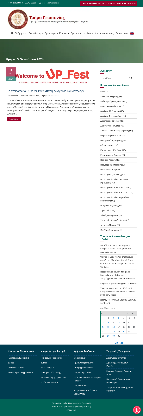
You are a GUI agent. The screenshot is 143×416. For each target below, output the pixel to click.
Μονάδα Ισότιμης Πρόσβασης (53, 377)
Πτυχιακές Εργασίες (109, 206)
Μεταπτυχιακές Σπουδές (110, 155)
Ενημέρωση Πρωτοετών (50, 96)
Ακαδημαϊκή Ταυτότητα (116, 358)
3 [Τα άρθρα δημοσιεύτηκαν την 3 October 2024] (118, 318)
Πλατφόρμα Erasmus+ (83, 368)
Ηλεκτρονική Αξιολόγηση (111, 140)
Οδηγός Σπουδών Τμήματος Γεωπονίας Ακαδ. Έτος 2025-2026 (108, 3)
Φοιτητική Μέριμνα (108, 225)
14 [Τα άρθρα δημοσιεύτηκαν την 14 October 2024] (103, 327)
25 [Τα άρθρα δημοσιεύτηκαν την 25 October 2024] (124, 331)
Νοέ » (122, 343)
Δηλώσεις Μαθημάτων (110, 111)
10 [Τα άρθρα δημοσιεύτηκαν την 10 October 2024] (119, 322)
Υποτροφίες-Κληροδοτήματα (112, 220)
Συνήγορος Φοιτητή (49, 382)
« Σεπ (115, 343)
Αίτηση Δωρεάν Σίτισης (51, 372)
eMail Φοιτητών (47, 368)
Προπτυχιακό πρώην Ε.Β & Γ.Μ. (114, 192)
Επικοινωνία (121, 33)
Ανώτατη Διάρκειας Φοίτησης (112, 101)
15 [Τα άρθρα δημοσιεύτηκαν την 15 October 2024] (108, 327)
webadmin (12, 96)
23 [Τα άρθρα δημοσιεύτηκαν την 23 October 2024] (114, 331)
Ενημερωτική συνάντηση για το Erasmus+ (118, 283)
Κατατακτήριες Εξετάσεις (111, 150)
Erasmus (104, 92)
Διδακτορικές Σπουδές (110, 121)
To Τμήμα (19, 33)
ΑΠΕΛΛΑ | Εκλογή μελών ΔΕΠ (21, 372)
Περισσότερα (14, 119)
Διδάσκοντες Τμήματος (110, 126)
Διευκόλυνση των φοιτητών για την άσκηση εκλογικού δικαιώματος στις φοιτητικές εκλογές (115, 248)
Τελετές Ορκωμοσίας (109, 215)
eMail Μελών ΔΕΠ (16, 368)
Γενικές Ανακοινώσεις (30, 96)
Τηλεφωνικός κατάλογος (84, 363)
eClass (11, 363)
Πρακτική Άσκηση (108, 160)
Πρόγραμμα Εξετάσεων (110, 165)
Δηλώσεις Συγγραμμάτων (111, 116)
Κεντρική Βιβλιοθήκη (82, 372)
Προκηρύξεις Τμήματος (110, 170)
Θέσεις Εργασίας (107, 145)
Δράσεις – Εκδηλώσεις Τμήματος (114, 131)
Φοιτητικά (91, 33)
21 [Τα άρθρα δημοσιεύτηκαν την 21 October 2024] (103, 331)
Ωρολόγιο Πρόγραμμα (109, 230)
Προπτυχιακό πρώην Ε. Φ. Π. (113, 188)
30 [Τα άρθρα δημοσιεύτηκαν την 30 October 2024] (114, 336)
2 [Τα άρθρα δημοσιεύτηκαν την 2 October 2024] (113, 318)
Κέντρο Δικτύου (80, 386)
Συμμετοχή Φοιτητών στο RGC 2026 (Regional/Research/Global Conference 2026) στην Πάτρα (117, 291)
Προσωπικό (76, 33)
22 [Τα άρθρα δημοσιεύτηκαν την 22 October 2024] (108, 331)
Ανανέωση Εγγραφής (109, 96)
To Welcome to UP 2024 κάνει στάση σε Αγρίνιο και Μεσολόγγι (45, 91)
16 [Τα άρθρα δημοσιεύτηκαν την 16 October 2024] (114, 327)
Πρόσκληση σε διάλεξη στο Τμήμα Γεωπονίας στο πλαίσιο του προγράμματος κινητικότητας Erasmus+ (117, 275)
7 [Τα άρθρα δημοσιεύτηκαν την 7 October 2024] (103, 322)
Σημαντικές (105, 210)
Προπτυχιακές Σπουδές (110, 174)
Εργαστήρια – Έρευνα (56, 33)
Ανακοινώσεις (107, 33)
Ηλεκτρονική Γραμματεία (18, 358)
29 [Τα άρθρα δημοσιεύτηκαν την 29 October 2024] (108, 336)
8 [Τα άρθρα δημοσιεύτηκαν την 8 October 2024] (108, 322)
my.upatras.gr (79, 358)
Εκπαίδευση (34, 33)
